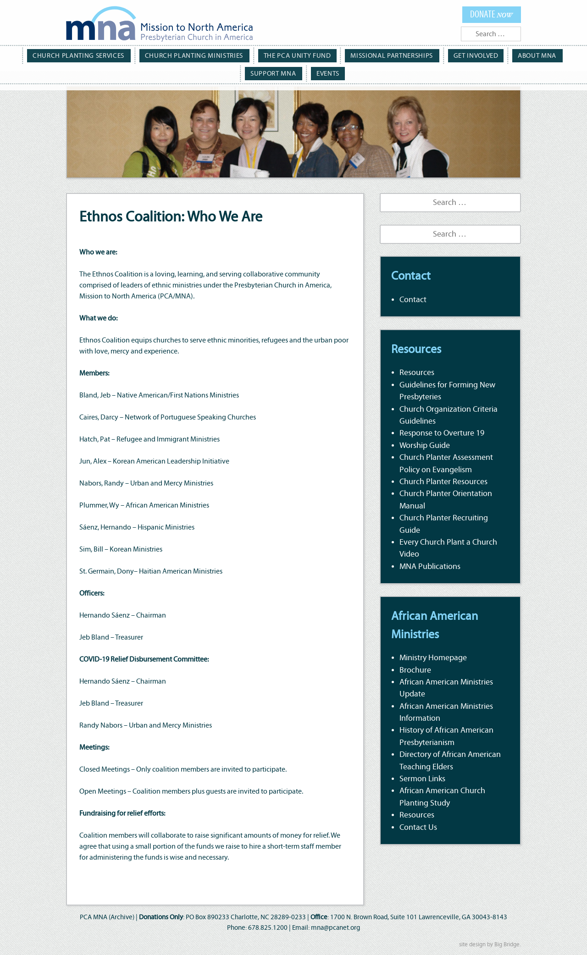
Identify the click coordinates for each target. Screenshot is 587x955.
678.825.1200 (268, 928)
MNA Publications (429, 566)
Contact (412, 299)
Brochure (415, 670)
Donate (492, 14)
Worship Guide (424, 445)
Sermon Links (422, 779)
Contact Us (418, 827)
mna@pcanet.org (335, 928)
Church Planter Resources (443, 481)
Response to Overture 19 (441, 433)
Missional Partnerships (354, 55)
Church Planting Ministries (167, 55)
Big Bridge (507, 944)
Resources (416, 372)
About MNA (493, 55)
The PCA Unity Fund (263, 55)
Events (294, 72)
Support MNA (554, 55)
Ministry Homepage (433, 657)
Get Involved (434, 55)
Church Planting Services (58, 55)
